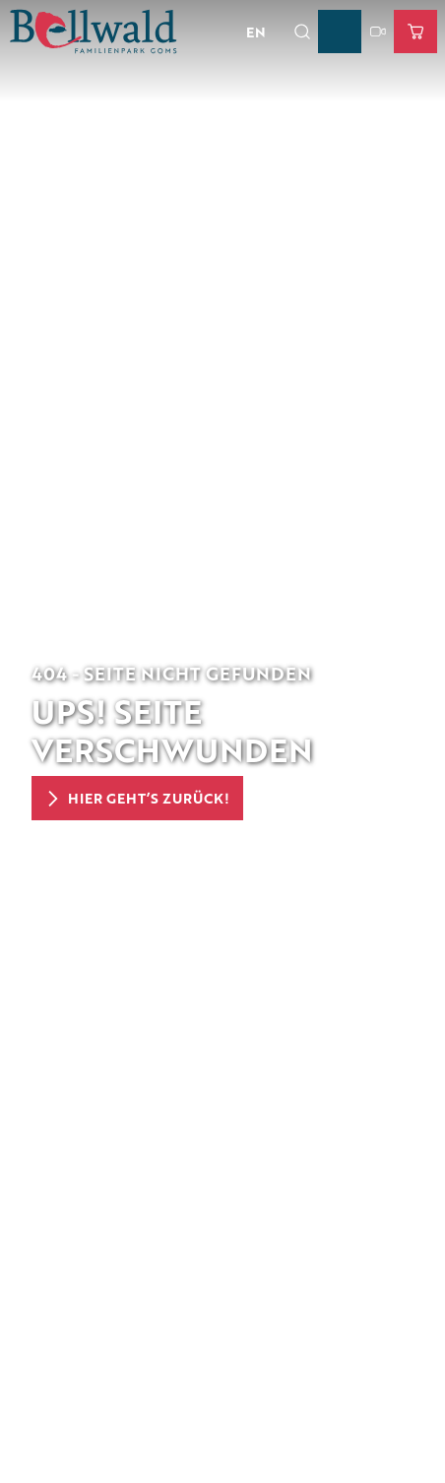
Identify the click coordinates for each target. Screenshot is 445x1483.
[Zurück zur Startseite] (93, 31)
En (256, 31)
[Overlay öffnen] (302, 31)
